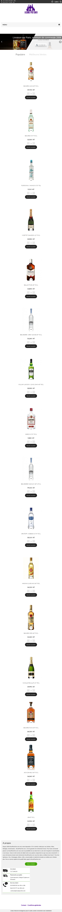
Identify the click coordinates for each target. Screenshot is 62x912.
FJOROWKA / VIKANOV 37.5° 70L (31, 185)
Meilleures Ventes (37, 54)
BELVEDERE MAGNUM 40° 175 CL (31, 484)
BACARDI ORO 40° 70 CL (31, 633)
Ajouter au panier (31, 97)
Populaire (20, 54)
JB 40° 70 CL (31, 817)
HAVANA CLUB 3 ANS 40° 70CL (31, 583)
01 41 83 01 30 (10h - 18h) (9, 0)
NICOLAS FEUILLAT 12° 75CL (31, 683)
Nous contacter (31, 864)
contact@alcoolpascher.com (17, 890)
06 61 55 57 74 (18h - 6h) (9, 2)
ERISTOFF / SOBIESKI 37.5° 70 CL (31, 534)
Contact (23, 905)
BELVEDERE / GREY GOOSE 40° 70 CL (31, 335)
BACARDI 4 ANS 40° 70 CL (31, 86)
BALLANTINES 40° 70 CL (31, 285)
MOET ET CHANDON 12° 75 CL (31, 235)
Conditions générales (34, 905)
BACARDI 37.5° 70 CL (31, 136)
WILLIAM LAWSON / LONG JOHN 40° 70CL (31, 384)
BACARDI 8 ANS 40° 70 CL (31, 728)
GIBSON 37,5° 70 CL (31, 434)
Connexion (31, 20)
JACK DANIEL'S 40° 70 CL (31, 772)
